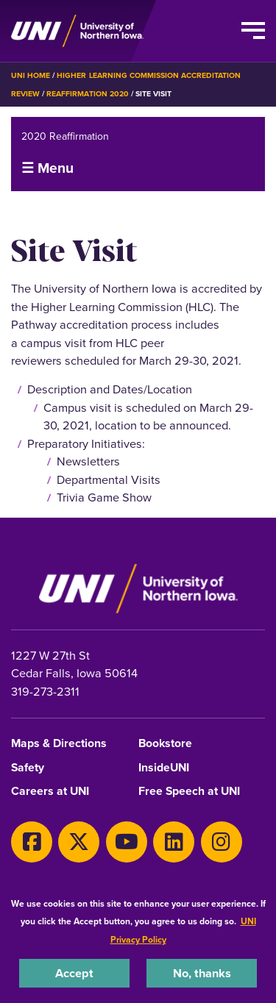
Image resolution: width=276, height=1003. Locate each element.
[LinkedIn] (173, 842)
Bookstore (165, 744)
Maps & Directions (59, 744)
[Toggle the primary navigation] (253, 31)
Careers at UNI (50, 791)
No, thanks (202, 973)
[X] (78, 842)
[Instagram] (221, 842)
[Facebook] (31, 842)
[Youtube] (126, 842)
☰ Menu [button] (47, 167)
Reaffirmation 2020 (87, 93)
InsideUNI (163, 768)
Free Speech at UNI (189, 791)
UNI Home (30, 75)
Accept (74, 973)
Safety (27, 768)
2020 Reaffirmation (65, 136)
